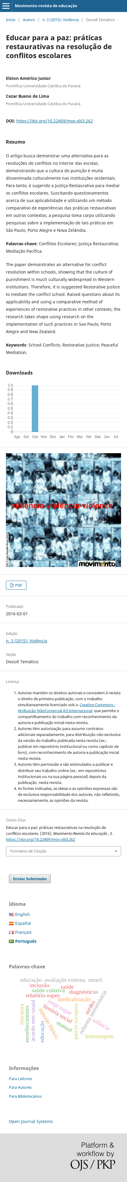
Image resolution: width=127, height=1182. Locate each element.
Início (10, 19)
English (22, 914)
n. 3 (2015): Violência (60, 19)
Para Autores (20, 1087)
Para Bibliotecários (25, 1096)
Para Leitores (20, 1078)
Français (23, 932)
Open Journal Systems (31, 1121)
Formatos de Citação (28, 851)
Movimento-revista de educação (46, 5)
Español (23, 923)
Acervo (29, 19)
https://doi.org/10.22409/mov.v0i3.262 (54, 121)
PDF (18, 585)
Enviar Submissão (30, 878)
